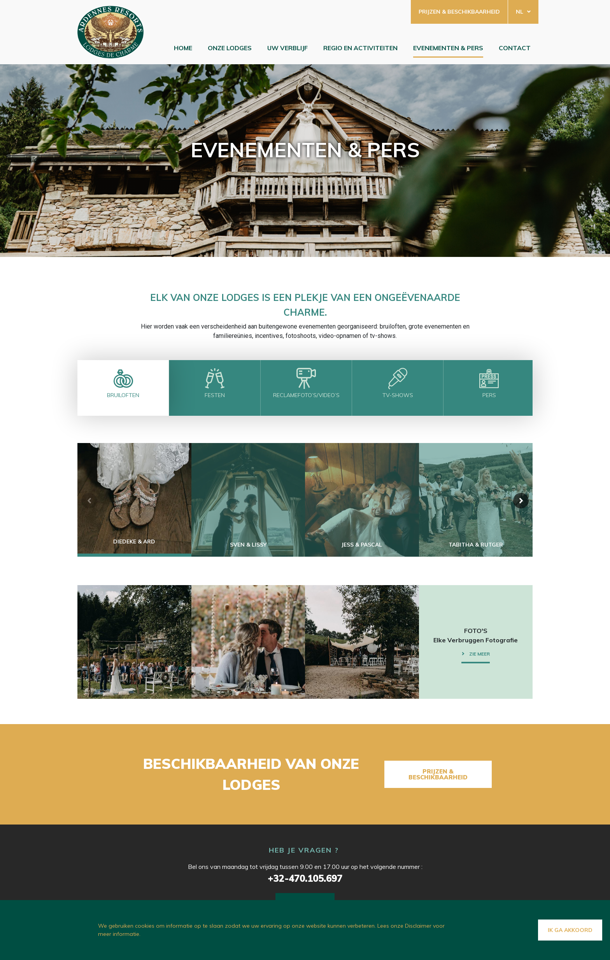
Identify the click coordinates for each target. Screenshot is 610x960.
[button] (521, 500)
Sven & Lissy (248, 544)
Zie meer (479, 654)
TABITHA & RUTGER (476, 544)
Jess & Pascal (362, 544)
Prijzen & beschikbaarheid (459, 11)
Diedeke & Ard (134, 541)
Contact (515, 48)
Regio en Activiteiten (360, 48)
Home (183, 48)
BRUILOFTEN (123, 395)
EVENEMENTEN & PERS (448, 48)
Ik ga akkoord (570, 930)
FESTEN (215, 395)
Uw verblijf (287, 48)
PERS (489, 395)
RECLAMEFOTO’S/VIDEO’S (306, 395)
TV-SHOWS (397, 395)
